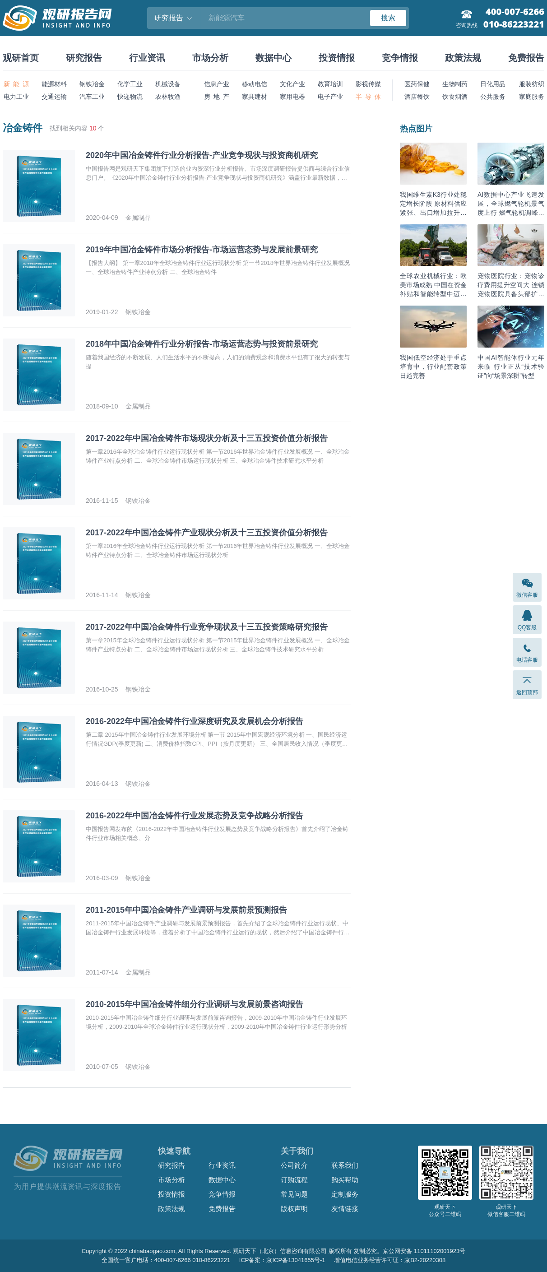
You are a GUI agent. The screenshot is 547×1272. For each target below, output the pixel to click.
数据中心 (273, 58)
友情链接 (344, 1208)
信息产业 (216, 84)
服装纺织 (531, 84)
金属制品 (138, 217)
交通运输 (54, 96)
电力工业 (16, 96)
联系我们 (344, 1165)
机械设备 (168, 84)
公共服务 (492, 96)
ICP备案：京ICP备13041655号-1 (282, 1260)
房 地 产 (216, 96)
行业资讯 (147, 58)
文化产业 (292, 84)
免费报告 (526, 58)
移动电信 (254, 84)
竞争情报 (400, 58)
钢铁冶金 (92, 84)
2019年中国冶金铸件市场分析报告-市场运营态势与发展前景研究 (202, 249)
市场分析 (210, 58)
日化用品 (492, 84)
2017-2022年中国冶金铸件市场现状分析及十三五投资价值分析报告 (207, 438)
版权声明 (294, 1208)
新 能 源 (16, 84)
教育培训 (330, 84)
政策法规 (463, 58)
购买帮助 (344, 1180)
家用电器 (292, 96)
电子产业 (330, 96)
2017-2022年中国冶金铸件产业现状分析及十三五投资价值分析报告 (207, 532)
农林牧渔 (168, 96)
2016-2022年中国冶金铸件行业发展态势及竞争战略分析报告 (194, 815)
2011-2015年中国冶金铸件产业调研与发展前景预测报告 (186, 910)
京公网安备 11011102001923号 (424, 1251)
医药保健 (417, 84)
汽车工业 (92, 96)
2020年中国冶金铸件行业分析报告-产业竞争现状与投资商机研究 (202, 155)
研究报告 (84, 58)
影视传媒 (368, 84)
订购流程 (294, 1180)
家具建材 (254, 96)
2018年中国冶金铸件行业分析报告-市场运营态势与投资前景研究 (202, 343)
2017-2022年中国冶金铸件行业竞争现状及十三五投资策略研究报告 (207, 626)
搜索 (388, 18)
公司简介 (294, 1165)
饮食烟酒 (455, 96)
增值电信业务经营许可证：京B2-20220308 (389, 1260)
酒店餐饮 (417, 96)
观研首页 (21, 58)
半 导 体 (368, 96)
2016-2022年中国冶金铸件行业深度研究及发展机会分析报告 (194, 721)
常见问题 (294, 1194)
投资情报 (337, 58)
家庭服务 (531, 96)
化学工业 (130, 84)
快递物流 (130, 96)
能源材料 (54, 84)
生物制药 (455, 84)
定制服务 (344, 1194)
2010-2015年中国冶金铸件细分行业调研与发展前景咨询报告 (194, 1004)
